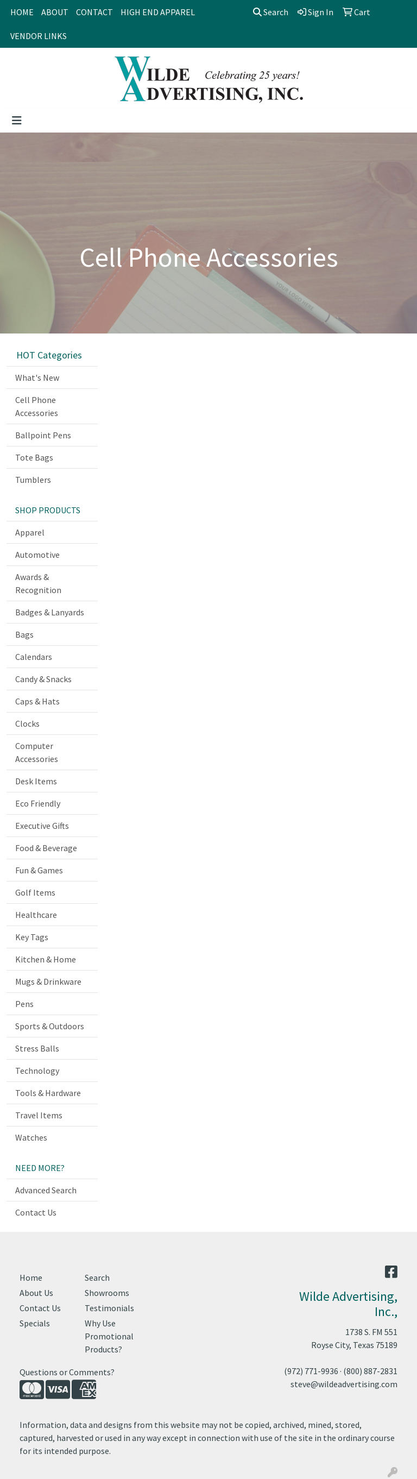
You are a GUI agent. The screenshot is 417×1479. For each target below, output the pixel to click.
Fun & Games (39, 870)
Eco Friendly (37, 803)
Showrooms (107, 1292)
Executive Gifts (42, 825)
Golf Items (35, 892)
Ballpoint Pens (43, 435)
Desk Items (36, 781)
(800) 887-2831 (370, 1370)
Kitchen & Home (45, 959)
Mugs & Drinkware (48, 981)
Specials (35, 1323)
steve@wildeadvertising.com (343, 1384)
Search (270, 12)
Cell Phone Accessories (36, 406)
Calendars (33, 656)
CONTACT (94, 12)
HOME (22, 12)
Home (31, 1277)
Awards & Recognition (38, 583)
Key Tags (31, 937)
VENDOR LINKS (38, 35)
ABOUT (54, 12)
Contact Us (35, 1212)
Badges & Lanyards (49, 612)
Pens (24, 1003)
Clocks (27, 723)
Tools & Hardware (48, 1092)
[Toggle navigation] (16, 120)
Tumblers (33, 479)
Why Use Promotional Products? (109, 1336)
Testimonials (109, 1307)
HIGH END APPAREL (158, 12)
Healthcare (36, 914)
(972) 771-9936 (311, 1370)
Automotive (37, 554)
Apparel (30, 532)
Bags (24, 634)
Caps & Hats (37, 701)
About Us (36, 1292)
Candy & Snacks (43, 679)
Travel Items (38, 1115)
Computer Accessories (36, 752)
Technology (37, 1070)
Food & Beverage (46, 847)
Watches (31, 1137)
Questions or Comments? (67, 1372)
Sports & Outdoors (49, 1026)
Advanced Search (46, 1190)
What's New (37, 377)
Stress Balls (37, 1048)
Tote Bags (34, 457)
